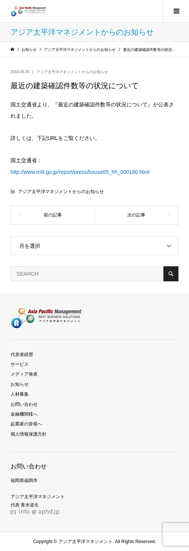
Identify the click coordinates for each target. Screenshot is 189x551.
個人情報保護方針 (29, 434)
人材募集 (20, 394)
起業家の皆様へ (26, 424)
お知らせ (20, 384)
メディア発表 (24, 374)
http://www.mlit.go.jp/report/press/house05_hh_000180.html (80, 172)
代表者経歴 (22, 354)
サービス (20, 364)
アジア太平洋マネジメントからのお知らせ (72, 72)
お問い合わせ (24, 404)
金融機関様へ (24, 414)
